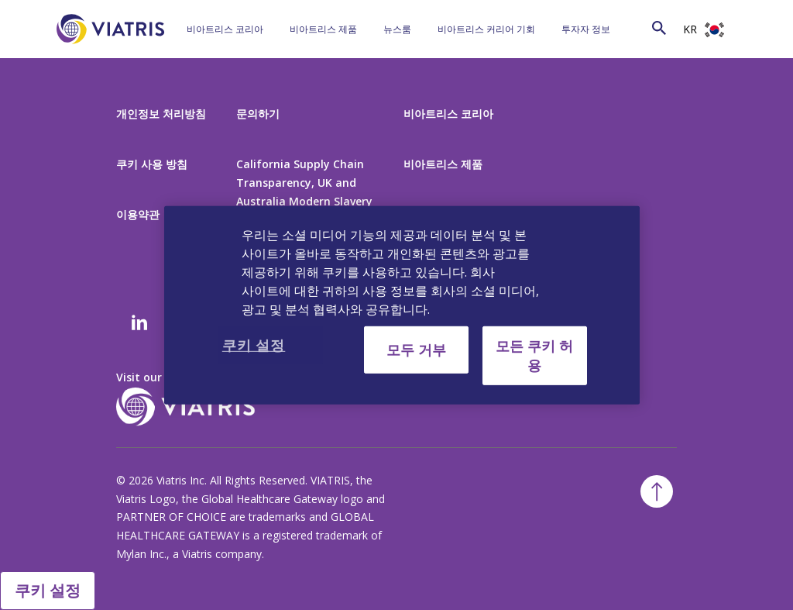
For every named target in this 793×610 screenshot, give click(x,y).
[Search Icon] (659, 27)
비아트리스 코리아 (225, 29)
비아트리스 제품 (323, 29)
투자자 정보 (585, 29)
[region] (402, 304)
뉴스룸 (397, 29)
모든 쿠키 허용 (534, 355)
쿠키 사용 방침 (151, 164)
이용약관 (138, 214)
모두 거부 (416, 348)
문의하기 (258, 113)
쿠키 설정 (48, 590)
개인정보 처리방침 (161, 113)
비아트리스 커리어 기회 (486, 29)
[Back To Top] (657, 491)
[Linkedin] (139, 324)
